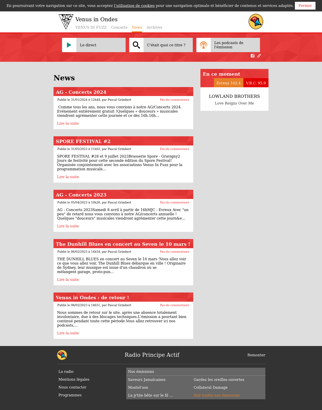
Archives (154, 27)
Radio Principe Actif (152, 355)
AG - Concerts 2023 (81, 195)
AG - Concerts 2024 (81, 92)
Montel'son (138, 387)
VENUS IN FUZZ (91, 27)
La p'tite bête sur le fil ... (150, 395)
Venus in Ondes (96, 19)
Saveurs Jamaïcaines (147, 380)
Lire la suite (68, 123)
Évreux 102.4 (229, 83)
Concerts (119, 27)
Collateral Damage (211, 387)
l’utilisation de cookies (134, 6)
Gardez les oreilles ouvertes (219, 380)
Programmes (70, 395)
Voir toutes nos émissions (217, 395)
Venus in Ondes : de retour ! (92, 297)
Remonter (256, 355)
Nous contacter (72, 387)
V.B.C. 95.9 (256, 83)
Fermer (305, 6)
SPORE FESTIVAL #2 (83, 141)
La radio (65, 371)
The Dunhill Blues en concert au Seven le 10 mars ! (123, 244)
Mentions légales (73, 379)
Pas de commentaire (174, 99)
